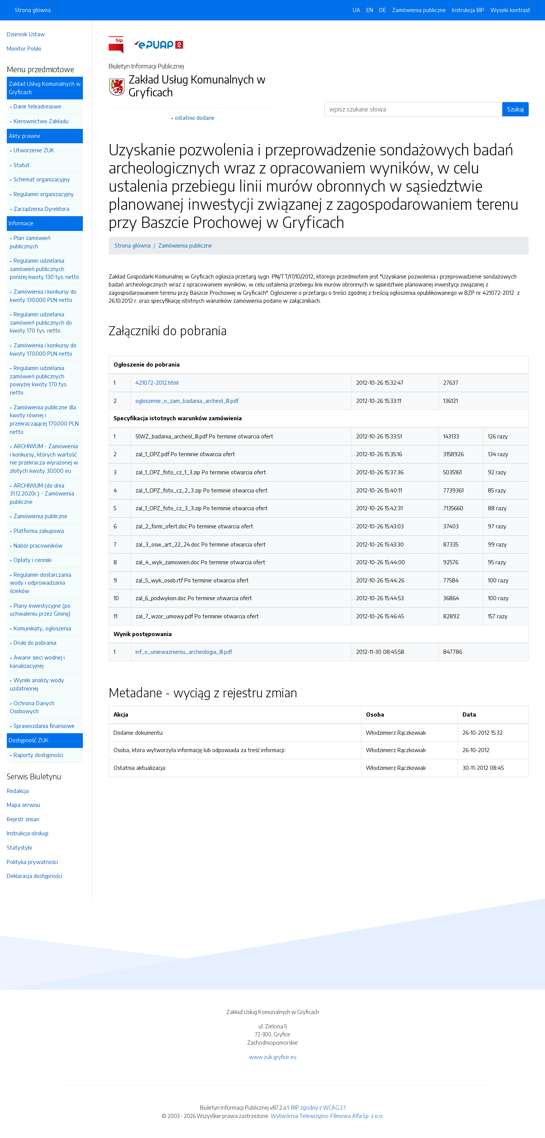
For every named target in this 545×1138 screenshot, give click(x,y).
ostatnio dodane (196, 117)
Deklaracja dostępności (36, 875)
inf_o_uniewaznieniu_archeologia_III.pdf (185, 651)
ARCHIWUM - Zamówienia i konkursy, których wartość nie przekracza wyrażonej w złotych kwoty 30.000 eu (46, 458)
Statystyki (21, 847)
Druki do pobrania (37, 642)
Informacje (23, 223)
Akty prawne (27, 135)
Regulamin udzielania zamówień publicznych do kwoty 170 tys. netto (43, 322)
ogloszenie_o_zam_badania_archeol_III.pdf (188, 400)
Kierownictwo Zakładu (43, 121)
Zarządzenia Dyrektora (44, 208)
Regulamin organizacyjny (46, 193)
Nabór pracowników (40, 545)
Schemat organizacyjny (44, 179)
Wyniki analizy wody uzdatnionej (39, 684)
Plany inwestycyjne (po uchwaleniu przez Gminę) (42, 609)
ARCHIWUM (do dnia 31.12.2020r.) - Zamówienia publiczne (44, 493)
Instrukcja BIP (468, 9)
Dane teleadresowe (40, 106)
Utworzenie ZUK (36, 150)
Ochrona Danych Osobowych (34, 707)
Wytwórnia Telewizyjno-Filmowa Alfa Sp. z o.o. (327, 1115)
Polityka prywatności (34, 861)
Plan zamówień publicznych (32, 241)
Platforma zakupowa (41, 530)
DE (382, 9)
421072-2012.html (158, 382)
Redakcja (20, 790)
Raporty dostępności (40, 754)
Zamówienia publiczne (43, 515)
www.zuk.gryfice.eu (272, 1056)
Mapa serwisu (25, 804)
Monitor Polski (26, 48)
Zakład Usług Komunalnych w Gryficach (47, 87)
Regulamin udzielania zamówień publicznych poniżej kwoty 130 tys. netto (46, 268)
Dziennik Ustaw (28, 34)
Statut (24, 164)
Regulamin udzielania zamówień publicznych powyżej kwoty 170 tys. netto (41, 380)
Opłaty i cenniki (35, 559)
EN (369, 9)
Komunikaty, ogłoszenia (44, 628)
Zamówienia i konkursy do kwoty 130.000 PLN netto (45, 295)
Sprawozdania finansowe (46, 725)
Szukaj (516, 109)
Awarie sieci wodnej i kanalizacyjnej (39, 661)
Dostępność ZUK (31, 740)
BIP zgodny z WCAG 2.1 (318, 1107)
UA (356, 9)
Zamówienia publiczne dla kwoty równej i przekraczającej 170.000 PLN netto (46, 419)
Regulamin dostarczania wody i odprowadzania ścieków (42, 582)
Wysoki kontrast (510, 9)
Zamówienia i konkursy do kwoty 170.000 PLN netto (45, 349)
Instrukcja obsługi (30, 833)
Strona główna (33, 9)
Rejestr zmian (25, 819)
